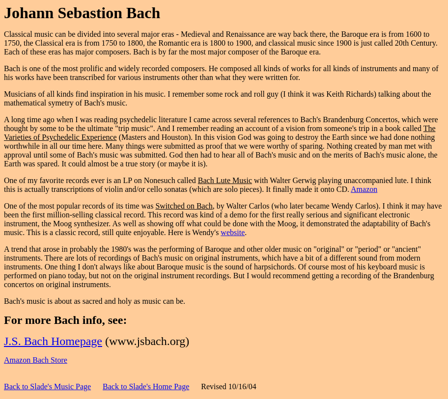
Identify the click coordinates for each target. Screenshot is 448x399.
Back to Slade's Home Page (146, 386)
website (233, 232)
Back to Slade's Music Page (47, 386)
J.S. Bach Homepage (53, 341)
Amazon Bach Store (35, 360)
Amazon (364, 189)
